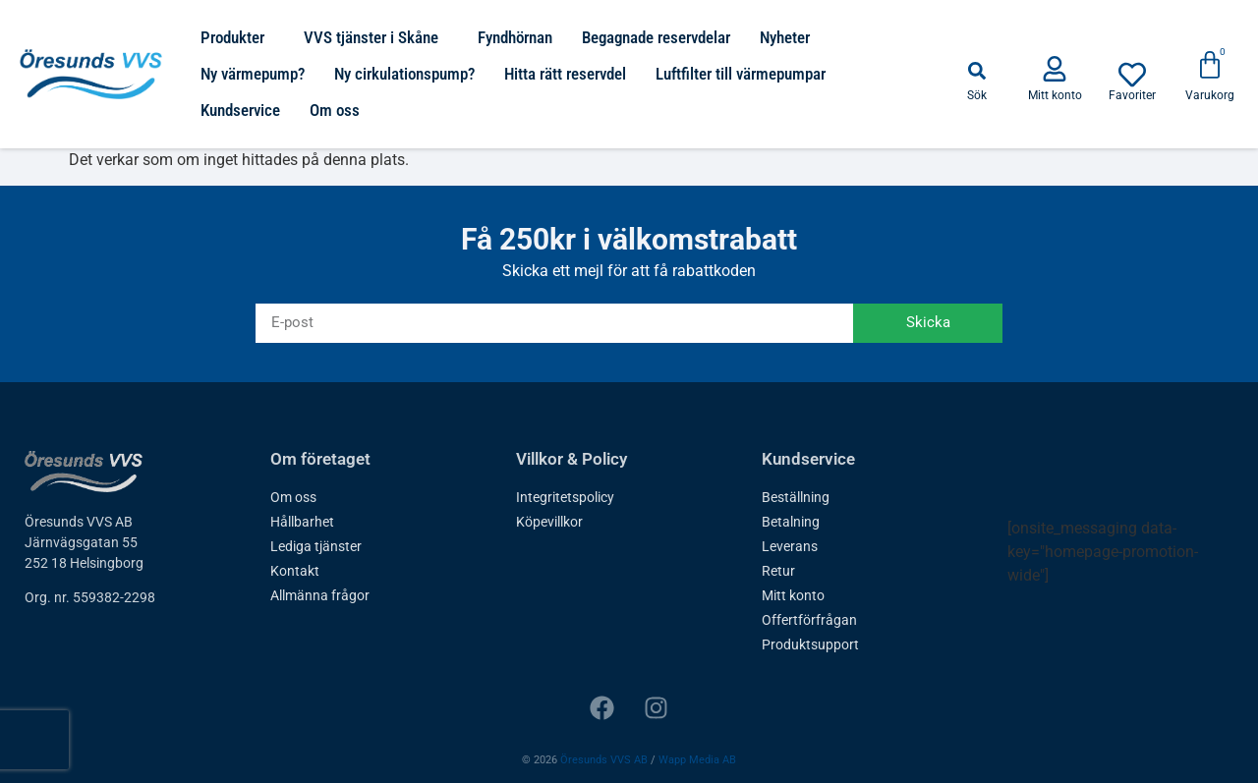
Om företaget (320, 459)
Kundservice (240, 110)
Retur (778, 571)
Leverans (790, 546)
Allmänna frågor (320, 595)
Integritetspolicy (565, 497)
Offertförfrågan (809, 620)
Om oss (335, 110)
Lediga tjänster (316, 546)
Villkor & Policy (571, 459)
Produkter (237, 38)
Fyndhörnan (515, 37)
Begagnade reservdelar (656, 37)
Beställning (795, 497)
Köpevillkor (549, 522)
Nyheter (785, 37)
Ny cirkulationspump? (404, 74)
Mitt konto (793, 595)
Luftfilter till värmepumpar (741, 74)
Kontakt (294, 571)
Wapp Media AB (697, 760)
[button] (977, 70)
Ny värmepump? (252, 74)
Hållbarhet (302, 522)
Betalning (791, 522)
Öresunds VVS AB (604, 760)
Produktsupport (810, 644)
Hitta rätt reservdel (565, 74)
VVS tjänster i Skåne (376, 38)
